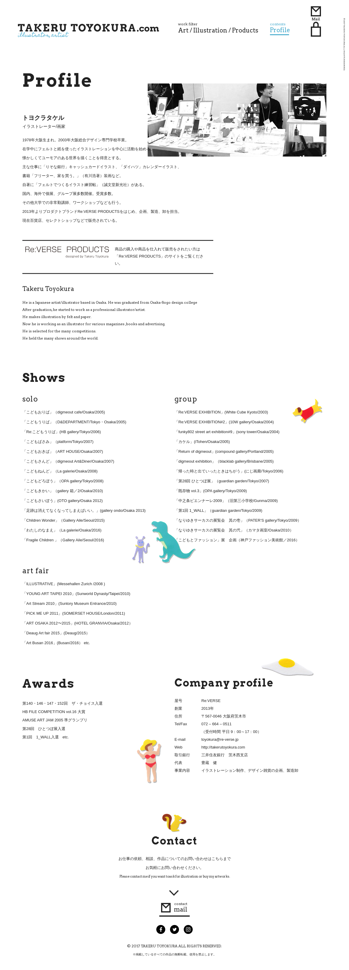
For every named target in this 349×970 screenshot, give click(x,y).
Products (245, 30)
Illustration (210, 30)
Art (183, 30)
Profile (280, 27)
